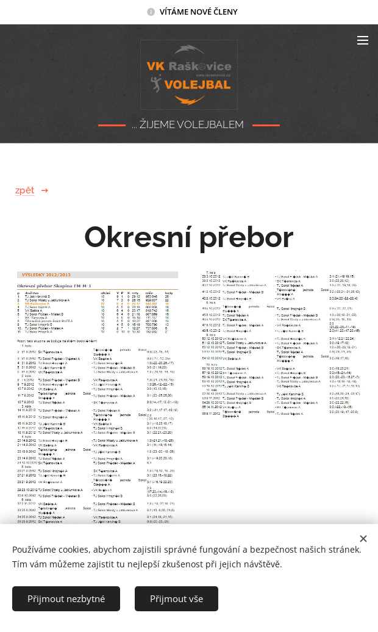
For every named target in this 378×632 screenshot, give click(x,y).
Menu (362, 40)
